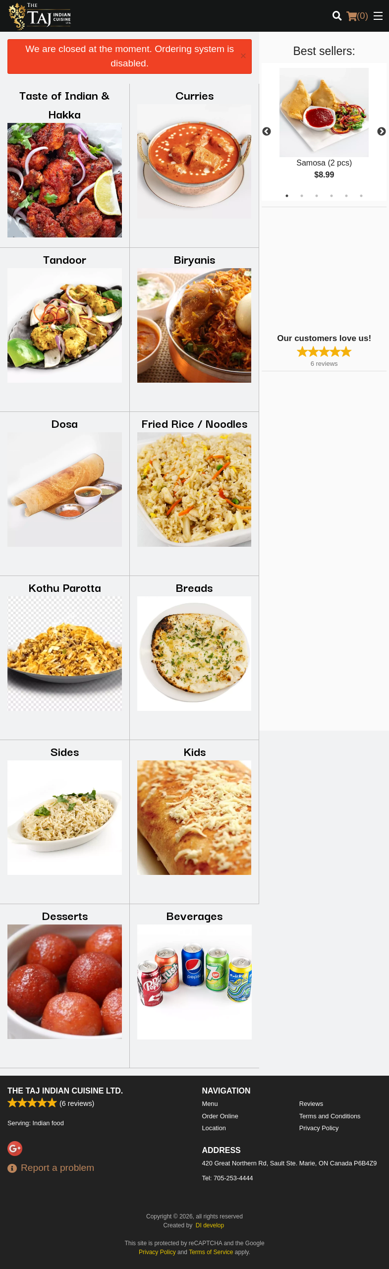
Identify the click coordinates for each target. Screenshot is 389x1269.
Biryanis (194, 258)
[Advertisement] (324, 269)
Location (214, 1128)
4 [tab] (331, 196)
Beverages (194, 915)
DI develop (210, 1225)
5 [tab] (346, 196)
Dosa (64, 422)
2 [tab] (302, 196)
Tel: (227, 1178)
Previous (267, 132)
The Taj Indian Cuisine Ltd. (65, 1091)
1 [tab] (287, 196)
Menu (210, 1103)
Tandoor (64, 258)
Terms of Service (211, 1252)
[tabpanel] (324, 131)
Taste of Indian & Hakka (64, 103)
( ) (357, 15)
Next (382, 132)
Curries (194, 94)
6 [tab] (361, 196)
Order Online (220, 1116)
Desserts (65, 915)
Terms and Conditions (330, 1116)
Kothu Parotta (64, 586)
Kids (194, 751)
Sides (65, 751)
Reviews (311, 1103)
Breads (194, 586)
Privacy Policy (319, 1128)
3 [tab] (317, 196)
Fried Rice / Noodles (194, 422)
